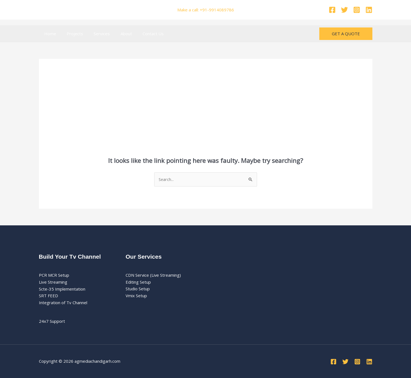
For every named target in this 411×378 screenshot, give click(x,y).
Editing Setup (138, 282)
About (118, 33)
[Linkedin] (368, 9)
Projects (71, 33)
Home (49, 33)
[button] (345, 33)
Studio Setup (138, 289)
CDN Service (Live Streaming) (153, 275)
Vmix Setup (136, 296)
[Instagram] (356, 9)
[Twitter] (344, 9)
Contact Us (142, 33)
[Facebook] (332, 9)
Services (96, 33)
